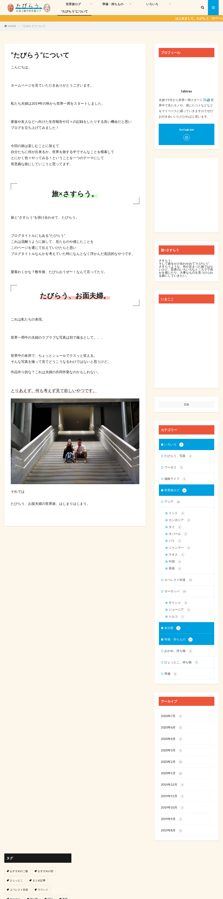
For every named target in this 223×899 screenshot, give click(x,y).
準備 (170, 674)
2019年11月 (172, 796)
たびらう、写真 (178, 456)
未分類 (172, 628)
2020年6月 (172, 727)
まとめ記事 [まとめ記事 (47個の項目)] (39, 880)
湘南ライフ (175, 479)
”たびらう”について (74, 11)
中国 (175, 561)
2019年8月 (172, 830)
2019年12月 (172, 785)
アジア (172, 502)
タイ (175, 527)
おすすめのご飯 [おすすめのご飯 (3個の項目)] (19, 871)
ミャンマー (180, 548)
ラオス (177, 555)
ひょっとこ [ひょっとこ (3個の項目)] (16, 880)
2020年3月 (172, 750)
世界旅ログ (73, 4)
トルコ (177, 617)
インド (177, 513)
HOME (12, 26)
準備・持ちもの (112, 4)
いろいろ (152, 4)
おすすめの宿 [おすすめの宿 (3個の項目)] (45, 871)
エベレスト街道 (178, 580)
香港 (175, 568)
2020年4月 (172, 739)
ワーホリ (174, 467)
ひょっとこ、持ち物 (181, 662)
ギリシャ (178, 603)
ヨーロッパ (175, 591)
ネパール (178, 534)
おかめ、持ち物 (178, 651)
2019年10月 (172, 808)
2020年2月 (172, 762)
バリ (175, 541)
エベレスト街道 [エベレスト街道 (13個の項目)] (19, 889)
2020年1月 (172, 773)
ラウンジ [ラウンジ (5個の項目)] (43, 889)
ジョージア (180, 610)
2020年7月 (172, 716)
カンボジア (180, 520)
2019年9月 (172, 819)
